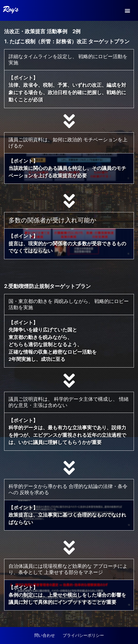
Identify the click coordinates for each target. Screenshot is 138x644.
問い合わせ (44, 635)
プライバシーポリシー (83, 635)
